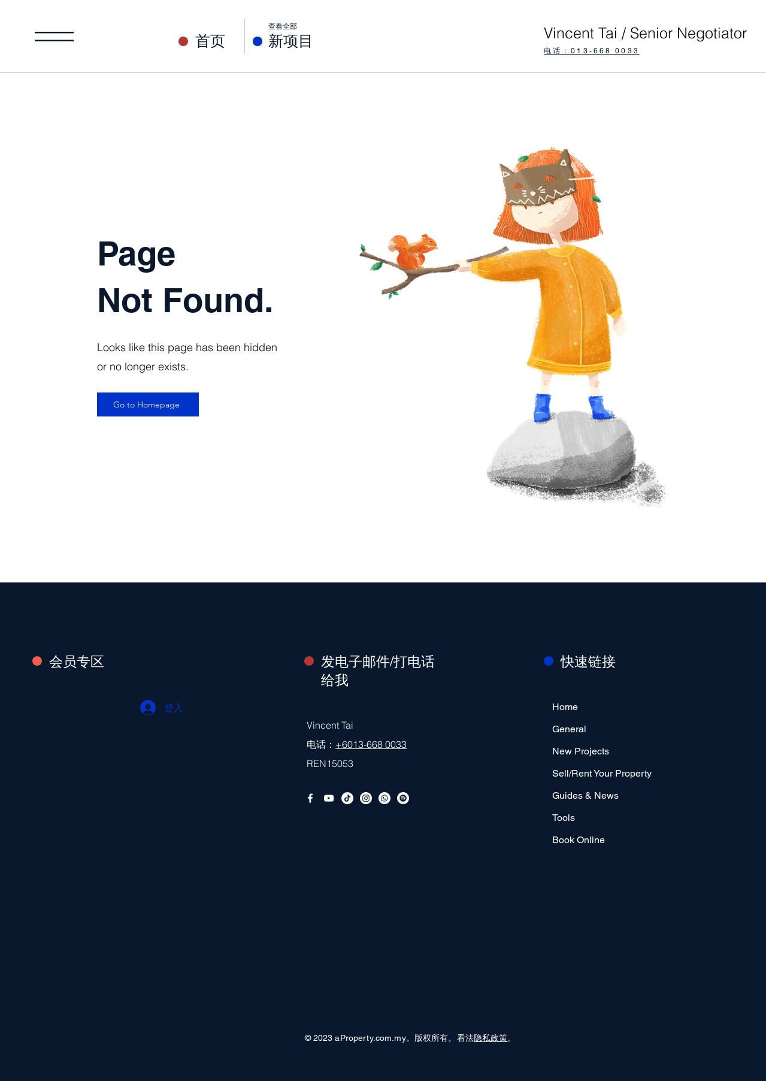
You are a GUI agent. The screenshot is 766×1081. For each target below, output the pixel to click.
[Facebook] (310, 798)
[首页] (220, 41)
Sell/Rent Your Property (589, 773)
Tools (563, 817)
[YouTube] (329, 798)
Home (565, 706)
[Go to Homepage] (148, 404)
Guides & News (585, 795)
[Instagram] (366, 798)
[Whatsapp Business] (384, 798)
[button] (54, 36)
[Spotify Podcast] (403, 798)
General (569, 729)
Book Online (578, 840)
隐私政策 (491, 1038)
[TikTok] (347, 798)
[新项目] (316, 41)
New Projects (580, 751)
